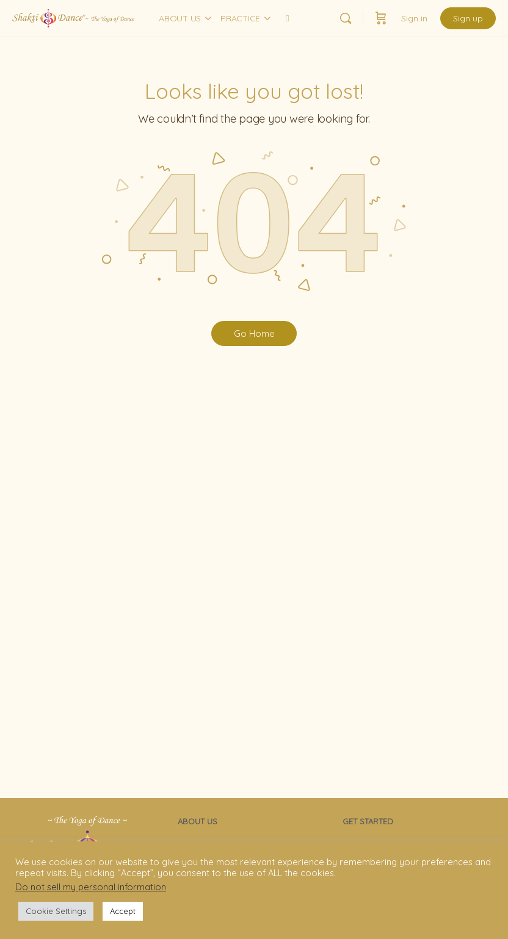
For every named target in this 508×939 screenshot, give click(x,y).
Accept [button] (123, 911)
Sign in (414, 18)
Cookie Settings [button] (56, 911)
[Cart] (381, 18)
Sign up (468, 18)
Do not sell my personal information (90, 887)
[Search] (345, 18)
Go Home (254, 333)
